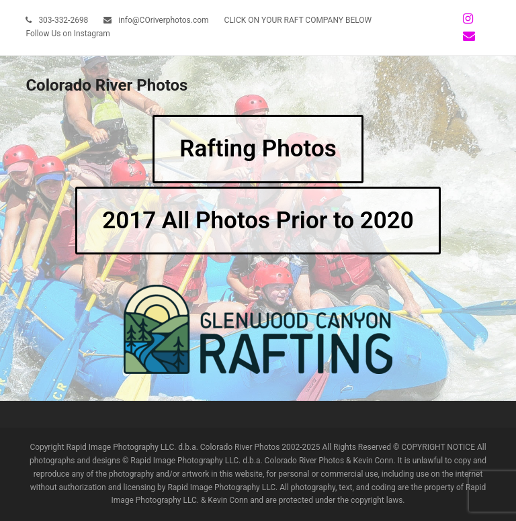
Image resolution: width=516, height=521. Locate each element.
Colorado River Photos (106, 85)
